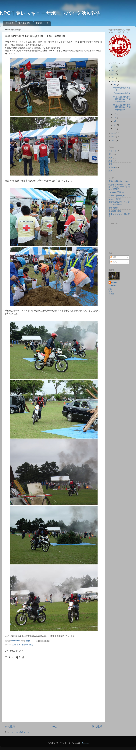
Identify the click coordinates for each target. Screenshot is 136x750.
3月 (115, 121)
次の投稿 (10, 726)
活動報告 (9, 23)
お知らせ (112, 151)
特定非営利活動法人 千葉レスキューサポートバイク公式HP (119, 187)
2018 (113, 70)
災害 (110, 164)
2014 (113, 133)
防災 (31, 645)
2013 (113, 137)
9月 (115, 85)
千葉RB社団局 (115, 211)
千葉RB (25, 645)
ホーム (54, 726)
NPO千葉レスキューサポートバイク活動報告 (50, 13)
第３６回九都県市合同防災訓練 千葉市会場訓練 (122, 99)
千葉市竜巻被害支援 (122, 93)
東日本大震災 (24, 23)
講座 (110, 161)
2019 (113, 67)
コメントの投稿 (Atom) (19, 732)
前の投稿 (97, 726)
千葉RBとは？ (42, 23)
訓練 (18, 645)
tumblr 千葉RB (115, 199)
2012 (113, 140)
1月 (115, 129)
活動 (14, 645)
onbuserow (16, 641)
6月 (115, 118)
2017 (113, 74)
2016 (113, 78)
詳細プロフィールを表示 (112, 291)
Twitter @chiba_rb (117, 196)
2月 (115, 125)
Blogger (85, 743)
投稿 (113, 257)
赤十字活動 (113, 208)
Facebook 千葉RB (116, 192)
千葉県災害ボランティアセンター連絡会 (119, 203)
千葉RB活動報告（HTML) (119, 181)
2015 (113, 81)
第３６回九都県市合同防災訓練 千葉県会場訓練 (122, 107)
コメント (115, 262)
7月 (115, 114)
